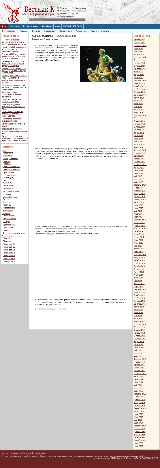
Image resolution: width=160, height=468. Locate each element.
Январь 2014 (139, 292)
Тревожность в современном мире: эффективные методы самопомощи (14, 71)
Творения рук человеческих (14, 233)
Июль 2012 (138, 345)
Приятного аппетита (100, 31)
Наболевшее (8, 216)
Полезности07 (9, 259)
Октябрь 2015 (139, 231)
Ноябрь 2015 (139, 228)
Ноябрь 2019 (139, 89)
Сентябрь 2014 (140, 269)
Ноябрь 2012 (139, 333)
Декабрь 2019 (139, 86)
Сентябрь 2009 (140, 440)
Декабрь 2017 (139, 156)
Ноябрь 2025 (139, 43)
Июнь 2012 (138, 347)
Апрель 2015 (139, 249)
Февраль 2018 (140, 150)
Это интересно (8, 31)
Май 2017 (138, 176)
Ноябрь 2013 (139, 298)
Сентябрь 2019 (140, 95)
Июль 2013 (138, 310)
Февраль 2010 (140, 426)
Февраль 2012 (140, 359)
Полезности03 (9, 247)
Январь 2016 (139, 223)
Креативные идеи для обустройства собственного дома (13, 106)
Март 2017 (138, 182)
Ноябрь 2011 (139, 368)
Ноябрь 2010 (139, 403)
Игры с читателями (11, 191)
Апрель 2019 (139, 109)
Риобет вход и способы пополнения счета (12, 120)
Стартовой (64, 11)
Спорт (5, 230)
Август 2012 (139, 342)
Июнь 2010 (138, 417)
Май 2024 (138, 51)
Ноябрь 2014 (139, 263)
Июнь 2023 (138, 72)
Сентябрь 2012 (140, 339)
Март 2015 (138, 252)
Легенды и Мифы (30, 26)
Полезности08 (9, 261)
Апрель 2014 (139, 284)
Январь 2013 (139, 327)
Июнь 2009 (138, 446)
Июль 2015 (138, 240)
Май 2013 (138, 315)
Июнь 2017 (138, 173)
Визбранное (80, 11)
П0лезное (7, 241)
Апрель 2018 (139, 144)
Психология (8, 227)
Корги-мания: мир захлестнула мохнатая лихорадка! (11, 94)
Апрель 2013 (139, 318)
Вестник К (121, 458)
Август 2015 (139, 237)
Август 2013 (139, 307)
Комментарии (80, 8)
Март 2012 (138, 356)
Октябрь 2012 (139, 336)
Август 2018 (139, 133)
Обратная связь (38, 453)
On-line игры (8, 188)
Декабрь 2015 (139, 226)
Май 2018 (138, 141)
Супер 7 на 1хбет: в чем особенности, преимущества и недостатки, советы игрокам (15, 138)
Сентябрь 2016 (140, 199)
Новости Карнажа (9, 197)
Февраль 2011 (140, 394)
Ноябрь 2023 (139, 63)
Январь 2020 (139, 83)
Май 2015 (138, 246)
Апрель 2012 (139, 353)
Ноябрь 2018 (139, 124)
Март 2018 (138, 147)
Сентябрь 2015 (140, 234)
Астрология (81, 31)
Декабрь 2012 (139, 330)
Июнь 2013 (138, 313)
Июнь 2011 (138, 382)
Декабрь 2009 (139, 432)
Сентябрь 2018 (140, 130)
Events (6, 199)
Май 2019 (138, 107)
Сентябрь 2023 (140, 69)
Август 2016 (139, 202)
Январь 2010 (139, 429)
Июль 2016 (138, 205)
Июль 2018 (138, 136)
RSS (76, 14)
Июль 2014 (138, 275)
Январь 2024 (139, 60)
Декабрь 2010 (139, 400)
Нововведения (9, 208)
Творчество (8, 211)
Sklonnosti (7, 202)
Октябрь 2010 (139, 405)
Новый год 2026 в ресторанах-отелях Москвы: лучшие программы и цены (15, 49)
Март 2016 (138, 217)
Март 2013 (138, 321)
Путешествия (66, 31)
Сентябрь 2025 (140, 46)
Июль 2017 (138, 170)
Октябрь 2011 (139, 371)
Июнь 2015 (138, 243)
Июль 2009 (138, 443)
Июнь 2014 (138, 278)
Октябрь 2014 (139, 266)
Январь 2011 (139, 397)
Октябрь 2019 (139, 92)
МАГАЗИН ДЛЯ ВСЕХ (72, 26)
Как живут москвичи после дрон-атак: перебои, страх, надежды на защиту (13, 63)
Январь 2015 (139, 257)
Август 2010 (139, 411)
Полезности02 (9, 244)
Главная (63, 8)
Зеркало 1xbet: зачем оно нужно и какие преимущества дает (14, 131)
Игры (57, 26)
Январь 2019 (139, 118)
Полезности (7, 236)
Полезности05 (9, 253)
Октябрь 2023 (139, 66)
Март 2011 (138, 391)
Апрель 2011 (139, 388)
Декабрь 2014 (139, 260)
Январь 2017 (139, 188)
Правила (27, 453)
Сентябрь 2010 (140, 408)
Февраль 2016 (140, 220)
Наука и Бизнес (9, 219)
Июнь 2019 (138, 104)
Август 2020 (139, 75)
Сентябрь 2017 (140, 165)
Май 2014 (138, 281)
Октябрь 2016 (139, 197)
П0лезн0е (7, 238)
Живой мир (47, 26)
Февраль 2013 (140, 324)
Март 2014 (138, 286)
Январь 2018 (139, 153)
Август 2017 (139, 167)
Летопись (7, 205)
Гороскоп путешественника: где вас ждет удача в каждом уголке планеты (14, 87)
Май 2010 (138, 420)
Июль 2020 (138, 78)
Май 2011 (138, 385)
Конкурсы (7, 194)
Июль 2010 (138, 414)
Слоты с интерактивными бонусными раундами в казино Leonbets (12, 114)
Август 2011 (139, 376)
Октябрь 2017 (139, 162)
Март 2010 (138, 423)
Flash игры (7, 182)
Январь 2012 (139, 362)
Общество (14, 26)
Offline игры (8, 185)
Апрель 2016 (139, 214)
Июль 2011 (138, 379)
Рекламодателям (66, 17)
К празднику (49, 31)
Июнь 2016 (138, 208)
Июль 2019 (138, 101)
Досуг (4, 26)
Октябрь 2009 (139, 437)
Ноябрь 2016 (139, 194)
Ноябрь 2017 (139, 159)
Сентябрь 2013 (140, 304)
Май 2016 (138, 211)
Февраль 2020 (140, 80)
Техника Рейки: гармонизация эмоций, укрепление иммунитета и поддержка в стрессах (14, 79)
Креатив (36, 31)
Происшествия (9, 224)
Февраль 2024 (140, 57)
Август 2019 (139, 98)
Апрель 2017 (139, 179)
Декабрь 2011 (139, 365)
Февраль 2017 (140, 185)
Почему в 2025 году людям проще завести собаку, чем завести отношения (13, 56)
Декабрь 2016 (139, 191)
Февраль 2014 (140, 289)
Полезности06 (9, 256)
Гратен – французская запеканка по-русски (11, 100)
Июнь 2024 (138, 49)
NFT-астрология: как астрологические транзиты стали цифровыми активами (14, 42)
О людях (6, 222)
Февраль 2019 (140, 115)
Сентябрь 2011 (140, 374)
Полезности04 (9, 250)
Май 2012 (138, 350)
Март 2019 (138, 112)
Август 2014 (139, 272)
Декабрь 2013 (139, 295)
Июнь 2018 (138, 138)
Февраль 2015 (140, 255)
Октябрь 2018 (139, 127)
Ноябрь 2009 (139, 434)
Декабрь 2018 (139, 121)
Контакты (64, 14)
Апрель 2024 (139, 54)
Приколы (24, 31)
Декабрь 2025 (139, 40)
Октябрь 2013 (139, 301)
